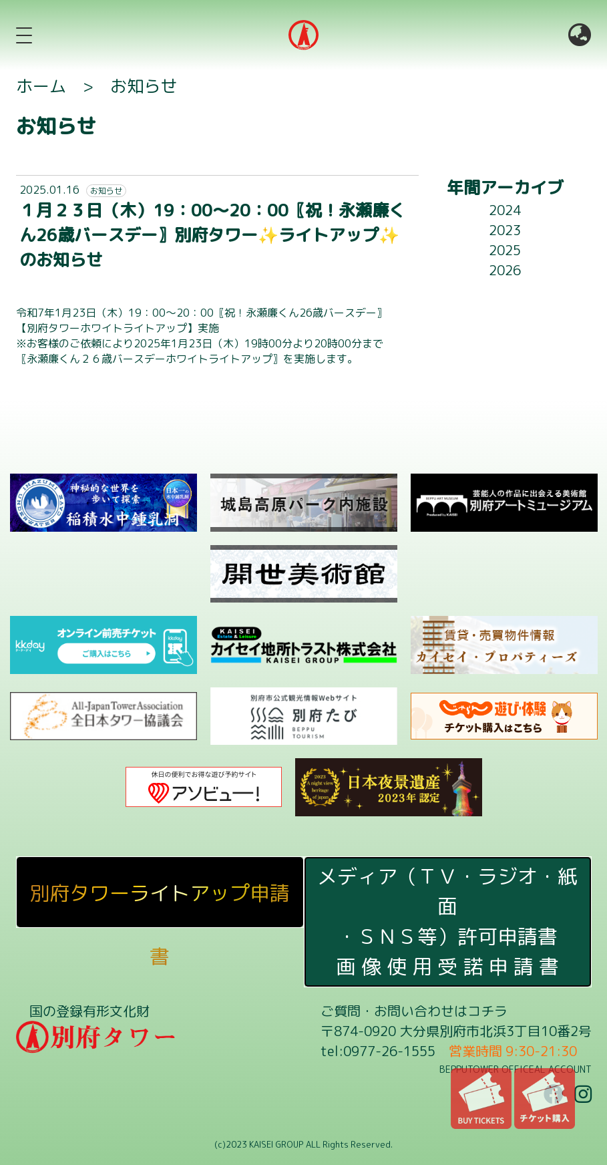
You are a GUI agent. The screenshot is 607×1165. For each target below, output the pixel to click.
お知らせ (143, 86)
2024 (505, 209)
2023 (505, 229)
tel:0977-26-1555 (378, 1050)
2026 (505, 270)
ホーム (41, 86)
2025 (505, 249)
